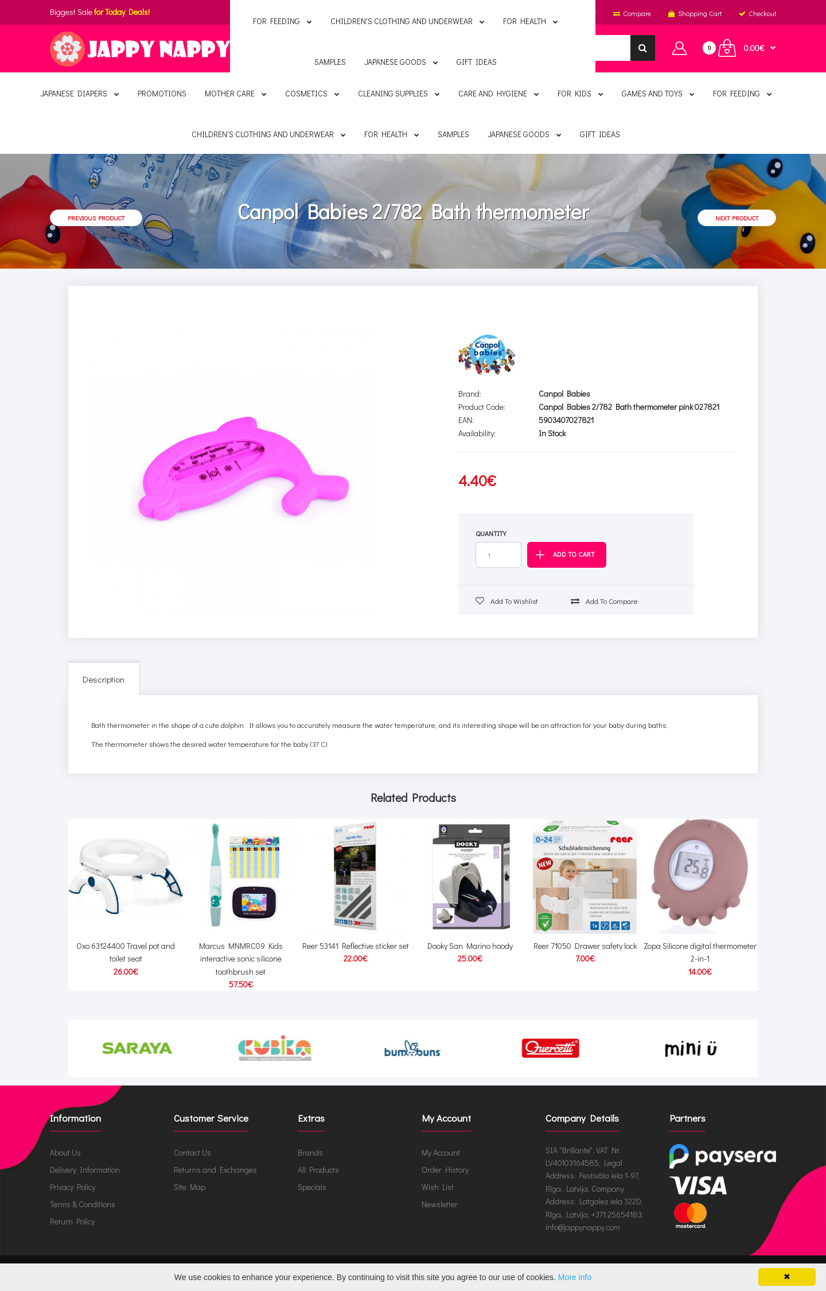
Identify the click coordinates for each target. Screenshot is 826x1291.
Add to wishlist (507, 601)
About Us (65, 1151)
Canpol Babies (564, 393)
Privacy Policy (72, 1186)
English (411, 13)
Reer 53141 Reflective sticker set (355, 945)
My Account (441, 1151)
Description (103, 679)
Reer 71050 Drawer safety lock (585, 945)
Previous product (96, 218)
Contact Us (192, 1151)
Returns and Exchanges (215, 1169)
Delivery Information (85, 1169)
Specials (312, 1186)
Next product (736, 218)
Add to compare (604, 601)
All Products (318, 1169)
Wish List (438, 1186)
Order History (445, 1169)
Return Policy (72, 1220)
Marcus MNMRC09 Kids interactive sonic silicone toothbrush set (241, 958)
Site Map (189, 1186)
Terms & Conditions (82, 1203)
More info (574, 1277)
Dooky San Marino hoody (470, 945)
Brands (310, 1151)
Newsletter (440, 1203)
